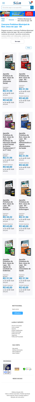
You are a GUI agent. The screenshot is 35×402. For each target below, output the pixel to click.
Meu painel (15, 348)
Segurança (14, 335)
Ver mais (17, 41)
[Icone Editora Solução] (17, 3)
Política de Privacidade (17, 336)
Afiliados (17, 313)
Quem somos (15, 309)
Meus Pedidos (16, 353)
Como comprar (15, 327)
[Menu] (3, 3)
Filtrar (28, 47)
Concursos (11, 20)
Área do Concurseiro (17, 325)
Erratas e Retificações (17, 330)
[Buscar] (32, 7)
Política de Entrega (16, 332)
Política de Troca (16, 333)
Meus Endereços (16, 351)
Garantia (14, 328)
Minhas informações (17, 350)
